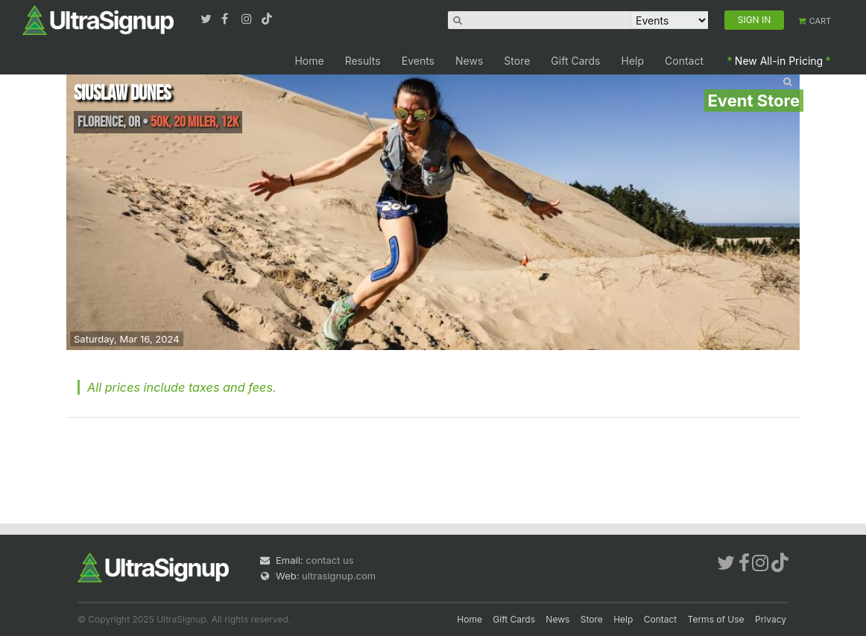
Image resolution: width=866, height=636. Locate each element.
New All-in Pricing (779, 60)
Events (418, 60)
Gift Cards (575, 60)
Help (633, 60)
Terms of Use (716, 619)
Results (363, 60)
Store (517, 60)
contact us (329, 560)
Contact (684, 60)
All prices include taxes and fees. (181, 387)
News (469, 60)
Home (308, 60)
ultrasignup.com (339, 576)
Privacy (770, 619)
